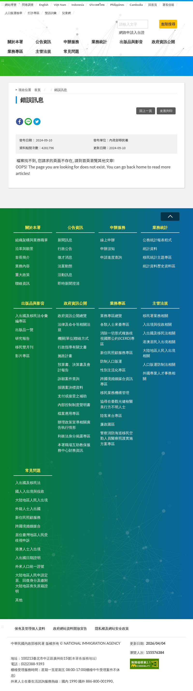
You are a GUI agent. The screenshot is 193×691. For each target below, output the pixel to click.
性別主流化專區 (113, 370)
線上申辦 (107, 240)
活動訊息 (65, 274)
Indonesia (77, 5)
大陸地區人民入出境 (31, 500)
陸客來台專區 (111, 415)
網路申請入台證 (131, 32)
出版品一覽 (24, 329)
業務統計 (99, 41)
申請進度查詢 (111, 257)
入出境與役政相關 (157, 324)
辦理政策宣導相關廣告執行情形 (74, 425)
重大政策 (22, 274)
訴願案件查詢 (68, 378)
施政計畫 (65, 355)
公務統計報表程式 (157, 240)
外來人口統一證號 (29, 566)
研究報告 (22, 338)
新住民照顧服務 (28, 517)
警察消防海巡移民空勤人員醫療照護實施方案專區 (116, 438)
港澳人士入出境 (28, 549)
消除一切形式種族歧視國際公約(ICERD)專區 (117, 338)
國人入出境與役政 (29, 491)
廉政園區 (107, 424)
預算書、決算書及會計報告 (74, 367)
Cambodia (136, 5)
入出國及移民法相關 (159, 333)
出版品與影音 (131, 41)
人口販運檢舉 (13, 13)
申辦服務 (71, 41)
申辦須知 (107, 248)
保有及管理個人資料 (30, 628)
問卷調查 (28, 5)
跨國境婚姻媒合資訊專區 (116, 381)
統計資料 (150, 248)
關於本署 (15, 41)
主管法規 (43, 51)
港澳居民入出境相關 (159, 341)
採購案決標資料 (70, 387)
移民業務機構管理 (114, 392)
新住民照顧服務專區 (116, 352)
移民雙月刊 (24, 347)
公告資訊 (43, 41)
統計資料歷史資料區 (159, 266)
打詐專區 (33, 13)
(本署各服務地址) (84, 658)
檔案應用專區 (68, 413)
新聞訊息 (65, 240)
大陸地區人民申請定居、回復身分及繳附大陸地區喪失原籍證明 (31, 583)
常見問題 (71, 51)
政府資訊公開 (163, 41)
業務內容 (22, 266)
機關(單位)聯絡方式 (73, 338)
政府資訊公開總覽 (72, 315)
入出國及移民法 (28, 482)
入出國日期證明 (28, 557)
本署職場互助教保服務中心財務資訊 (74, 447)
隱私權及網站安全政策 (112, 628)
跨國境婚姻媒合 (28, 526)
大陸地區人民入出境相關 (159, 353)
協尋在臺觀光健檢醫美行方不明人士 (116, 404)
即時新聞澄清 (68, 283)
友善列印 (166, 111)
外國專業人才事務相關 (159, 376)
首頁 (37, 90)
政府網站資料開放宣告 (70, 628)
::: (2, 4)
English (43, 5)
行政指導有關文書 (72, 347)
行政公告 (65, 248)
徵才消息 (65, 257)
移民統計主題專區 (157, 257)
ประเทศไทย (97, 5)
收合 (170, 216)
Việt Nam (60, 5)
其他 (18, 600)
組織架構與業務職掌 (31, 240)
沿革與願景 (24, 248)
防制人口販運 (111, 361)
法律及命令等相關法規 (74, 327)
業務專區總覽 (111, 315)
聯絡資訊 (22, 283)
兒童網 (66, 13)
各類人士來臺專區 (114, 324)
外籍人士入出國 (28, 508)
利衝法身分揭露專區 (74, 436)
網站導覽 (10, 5)
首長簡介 (22, 257)
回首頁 (152, 5)
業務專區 (15, 51)
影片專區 (22, 355)
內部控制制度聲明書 (74, 404)
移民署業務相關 (155, 315)
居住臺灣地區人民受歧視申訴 (31, 537)
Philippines (117, 5)
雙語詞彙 (51, 13)
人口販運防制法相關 (159, 364)
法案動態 (65, 266)
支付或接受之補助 (72, 396)
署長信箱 (168, 5)
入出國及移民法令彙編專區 (31, 318)
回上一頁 (145, 111)
